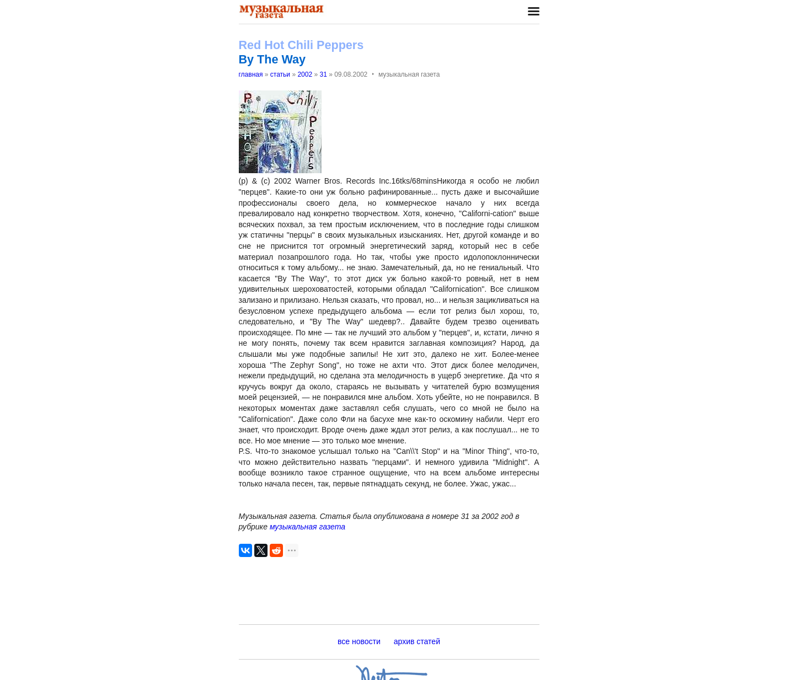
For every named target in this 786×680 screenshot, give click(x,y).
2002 (304, 74)
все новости (359, 641)
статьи (280, 74)
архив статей (417, 641)
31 (323, 74)
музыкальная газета (307, 526)
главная (251, 74)
